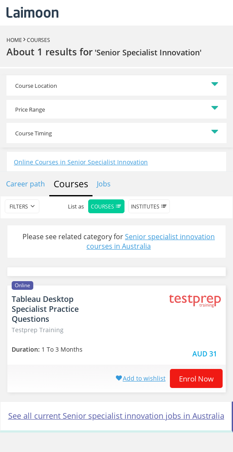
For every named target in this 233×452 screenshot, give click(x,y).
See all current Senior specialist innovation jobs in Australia (116, 415)
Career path (25, 184)
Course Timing (33, 133)
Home (14, 40)
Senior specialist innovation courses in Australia (150, 241)
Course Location (36, 86)
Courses (38, 40)
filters (19, 206)
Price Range (30, 109)
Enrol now (196, 379)
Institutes (149, 206)
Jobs (104, 184)
